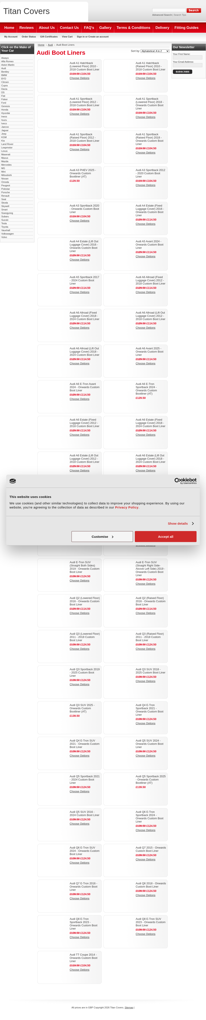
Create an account (98, 36)
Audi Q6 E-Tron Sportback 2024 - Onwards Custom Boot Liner (149, 816)
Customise (102, 536)
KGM (4, 137)
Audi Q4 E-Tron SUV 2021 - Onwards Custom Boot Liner (85, 744)
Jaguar (4, 130)
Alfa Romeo (7, 61)
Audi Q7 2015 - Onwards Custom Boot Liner (151, 849)
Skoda (4, 202)
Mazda (4, 161)
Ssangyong (7, 213)
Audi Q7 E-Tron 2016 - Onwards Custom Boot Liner (83, 886)
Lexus (4, 151)
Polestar (5, 189)
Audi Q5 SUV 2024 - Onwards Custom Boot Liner (149, 744)
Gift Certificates (49, 36)
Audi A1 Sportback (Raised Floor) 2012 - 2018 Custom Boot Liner (84, 137)
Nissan (4, 178)
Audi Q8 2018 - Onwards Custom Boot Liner (151, 885)
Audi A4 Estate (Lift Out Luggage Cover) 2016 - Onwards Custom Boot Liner (84, 246)
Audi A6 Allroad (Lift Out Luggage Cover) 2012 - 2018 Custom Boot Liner (150, 316)
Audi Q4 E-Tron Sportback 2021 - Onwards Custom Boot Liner (149, 709)
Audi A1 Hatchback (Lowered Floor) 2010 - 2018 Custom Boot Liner (84, 66)
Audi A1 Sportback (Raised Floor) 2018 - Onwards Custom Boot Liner (149, 139)
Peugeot (5, 185)
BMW (4, 75)
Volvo (4, 237)
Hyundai (5, 113)
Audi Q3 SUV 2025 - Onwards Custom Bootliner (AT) (82, 708)
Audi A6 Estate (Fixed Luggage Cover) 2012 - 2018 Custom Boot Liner (84, 423)
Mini (3, 171)
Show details (178, 523)
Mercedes (6, 164)
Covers (26, 11)
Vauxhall (5, 230)
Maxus (4, 158)
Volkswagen (7, 233)
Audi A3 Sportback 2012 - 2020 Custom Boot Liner (150, 173)
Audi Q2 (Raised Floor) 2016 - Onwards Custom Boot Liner (151, 601)
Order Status (29, 36)
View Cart (67, 36)
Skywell (5, 206)
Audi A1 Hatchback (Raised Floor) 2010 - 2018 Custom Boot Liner (150, 66)
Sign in (81, 36)
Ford (3, 102)
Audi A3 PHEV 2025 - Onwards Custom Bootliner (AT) (83, 173)
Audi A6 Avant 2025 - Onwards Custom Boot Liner (149, 351)
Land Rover (7, 144)
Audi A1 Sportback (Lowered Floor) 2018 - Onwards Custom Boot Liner (150, 103)
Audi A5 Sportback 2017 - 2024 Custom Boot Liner (84, 280)
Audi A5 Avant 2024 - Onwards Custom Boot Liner (149, 244)
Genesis (5, 106)
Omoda (5, 182)
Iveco (4, 123)
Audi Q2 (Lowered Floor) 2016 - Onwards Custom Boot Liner (85, 601)
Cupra (4, 85)
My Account (10, 36)
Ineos (4, 116)
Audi (3, 68)
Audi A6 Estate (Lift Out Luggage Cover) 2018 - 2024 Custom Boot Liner (150, 458)
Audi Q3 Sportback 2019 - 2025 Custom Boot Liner (85, 672)
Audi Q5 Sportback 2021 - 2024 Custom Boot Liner (85, 779)
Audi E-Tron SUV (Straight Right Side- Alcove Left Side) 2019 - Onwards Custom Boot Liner (150, 569)
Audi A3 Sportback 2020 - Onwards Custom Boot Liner (84, 209)
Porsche (5, 192)
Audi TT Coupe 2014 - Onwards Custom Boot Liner (83, 958)
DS (3, 92)
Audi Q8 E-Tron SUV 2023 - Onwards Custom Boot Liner (151, 922)
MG (3, 168)
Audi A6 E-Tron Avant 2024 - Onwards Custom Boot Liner (85, 387)
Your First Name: (181, 54)
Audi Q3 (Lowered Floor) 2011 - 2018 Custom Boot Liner (85, 637)
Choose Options (79, 78)
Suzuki (4, 220)
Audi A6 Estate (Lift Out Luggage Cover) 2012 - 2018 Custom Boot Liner (84, 458)
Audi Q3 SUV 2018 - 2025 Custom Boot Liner (150, 671)
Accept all (165, 536)
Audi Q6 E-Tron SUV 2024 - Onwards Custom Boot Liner (85, 851)
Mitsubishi (6, 175)
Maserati (5, 154)
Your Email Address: (183, 62)
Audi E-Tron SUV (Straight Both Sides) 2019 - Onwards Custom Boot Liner (85, 567)
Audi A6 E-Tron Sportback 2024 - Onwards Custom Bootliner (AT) (146, 388)
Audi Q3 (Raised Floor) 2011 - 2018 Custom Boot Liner (150, 637)
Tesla (4, 223)
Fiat (3, 96)
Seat (3, 199)
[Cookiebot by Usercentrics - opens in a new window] (178, 481)
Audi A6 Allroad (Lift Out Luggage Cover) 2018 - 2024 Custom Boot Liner (84, 351)
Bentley (5, 71)
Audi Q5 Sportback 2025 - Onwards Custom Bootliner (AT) (151, 779)
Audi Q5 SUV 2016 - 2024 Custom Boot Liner (84, 813)
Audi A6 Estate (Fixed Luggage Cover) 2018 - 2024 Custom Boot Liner (150, 423)
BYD (3, 78)
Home (41, 45)
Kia (3, 140)
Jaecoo (5, 127)
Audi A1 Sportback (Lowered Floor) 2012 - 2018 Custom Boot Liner (84, 102)
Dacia (4, 89)
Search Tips (180, 15)
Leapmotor (6, 147)
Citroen (5, 82)
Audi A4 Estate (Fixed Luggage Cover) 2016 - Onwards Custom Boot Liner (150, 210)
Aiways (5, 58)
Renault (5, 195)
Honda (4, 109)
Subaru (5, 216)
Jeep (3, 133)
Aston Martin (7, 65)
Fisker (4, 99)
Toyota (4, 226)
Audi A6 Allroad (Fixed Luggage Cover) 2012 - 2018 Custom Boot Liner (150, 280)
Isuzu (4, 120)
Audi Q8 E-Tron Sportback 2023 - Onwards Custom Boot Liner (83, 923)
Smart (4, 209)
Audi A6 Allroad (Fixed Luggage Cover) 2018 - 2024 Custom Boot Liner (84, 316)
